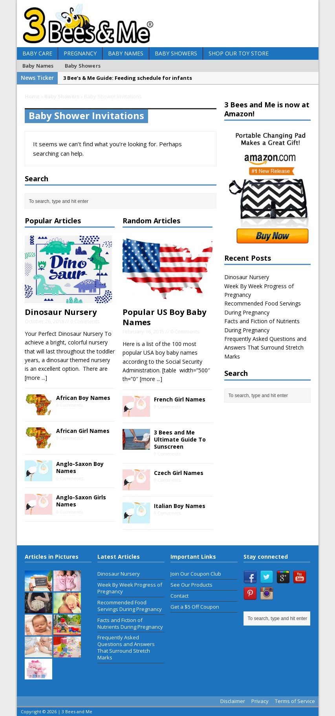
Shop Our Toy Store (239, 53)
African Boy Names (83, 397)
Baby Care (37, 53)
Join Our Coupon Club (195, 573)
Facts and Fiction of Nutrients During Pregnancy (130, 623)
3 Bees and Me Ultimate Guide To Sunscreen (180, 439)
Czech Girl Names (178, 473)
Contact (179, 595)
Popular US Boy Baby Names (164, 317)
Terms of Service (295, 701)
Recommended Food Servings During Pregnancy (129, 606)
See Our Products (191, 584)
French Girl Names (179, 399)
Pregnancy (80, 53)
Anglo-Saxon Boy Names (80, 467)
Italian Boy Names (179, 506)
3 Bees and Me (77, 711)
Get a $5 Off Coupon (194, 606)
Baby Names (125, 53)
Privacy (260, 701)
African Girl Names (83, 430)
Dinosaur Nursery (61, 312)
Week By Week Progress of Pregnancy (129, 588)
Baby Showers (176, 53)
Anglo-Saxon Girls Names (81, 500)
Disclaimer (232, 701)
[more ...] (36, 377)
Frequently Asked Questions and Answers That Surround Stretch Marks (265, 347)
